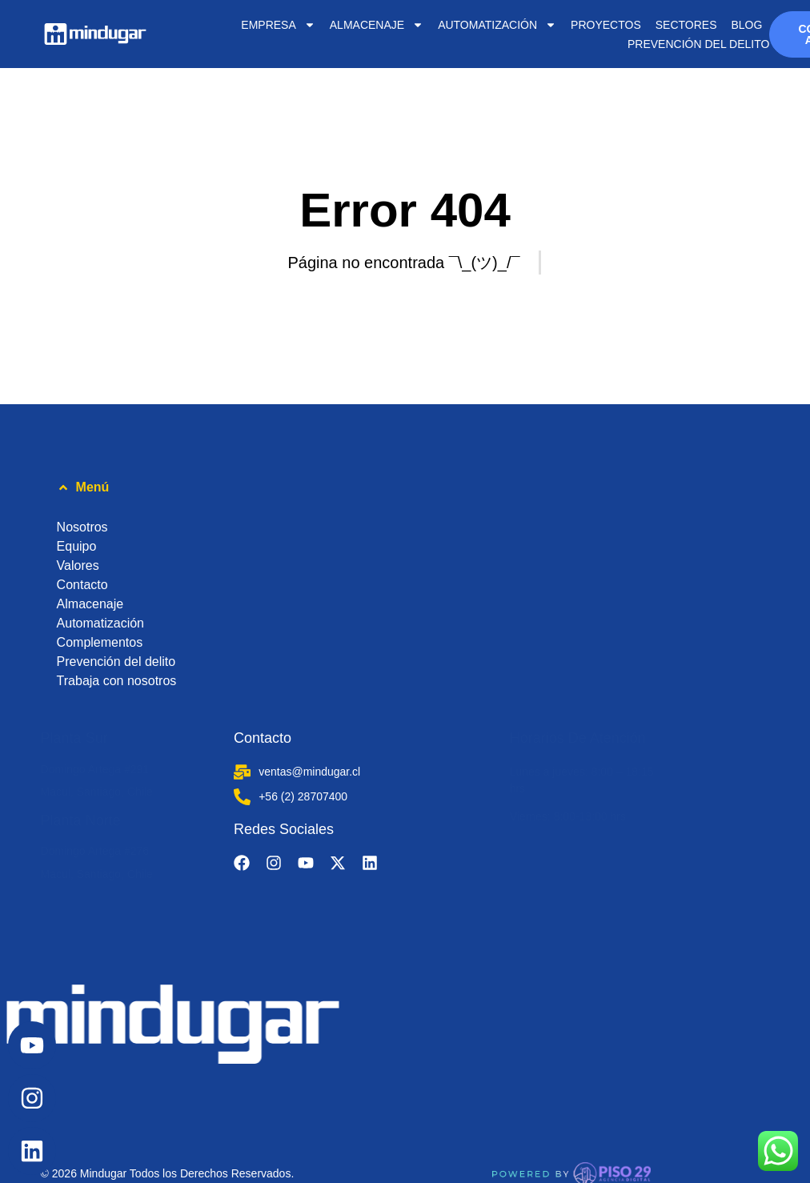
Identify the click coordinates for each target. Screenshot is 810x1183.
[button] (405, 487)
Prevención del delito (698, 44)
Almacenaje (90, 604)
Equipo (77, 546)
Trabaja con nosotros (117, 681)
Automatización (100, 623)
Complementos (100, 642)
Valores (78, 565)
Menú (93, 487)
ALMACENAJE (376, 24)
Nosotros (82, 527)
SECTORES (686, 24)
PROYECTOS (606, 24)
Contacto (82, 585)
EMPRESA (278, 24)
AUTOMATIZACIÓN (497, 24)
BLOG (746, 24)
